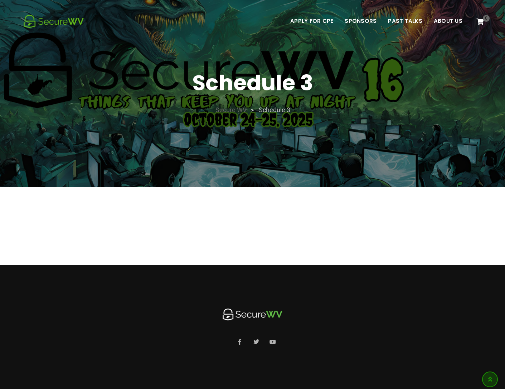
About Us (448, 21)
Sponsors (361, 21)
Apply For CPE (311, 21)
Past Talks (405, 21)
